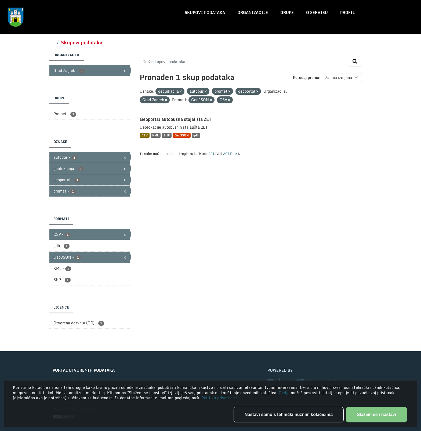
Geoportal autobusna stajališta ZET (175, 119)
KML (155, 135)
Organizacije (252, 12)
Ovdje (285, 393)
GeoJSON (182, 135)
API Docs (230, 153)
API (211, 153)
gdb (195, 135)
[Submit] (355, 61)
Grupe (287, 12)
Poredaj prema (306, 77)
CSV (144, 135)
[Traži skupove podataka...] (244, 61)
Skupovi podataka (205, 12)
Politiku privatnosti (219, 398)
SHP (167, 135)
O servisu (317, 12)
